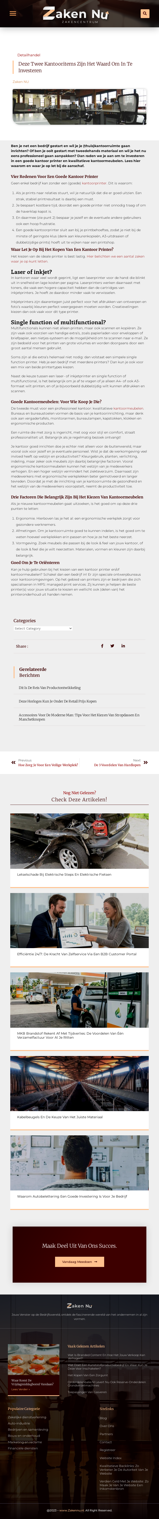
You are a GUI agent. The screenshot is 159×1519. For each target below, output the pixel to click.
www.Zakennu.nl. (72, 1510)
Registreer (107, 1450)
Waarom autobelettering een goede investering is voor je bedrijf (72, 1196)
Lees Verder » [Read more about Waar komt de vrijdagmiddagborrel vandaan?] (20, 1389)
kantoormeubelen (128, 408)
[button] (13, 13)
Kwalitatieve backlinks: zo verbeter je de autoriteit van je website (124, 1469)
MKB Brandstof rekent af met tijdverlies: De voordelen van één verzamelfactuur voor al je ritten (70, 1035)
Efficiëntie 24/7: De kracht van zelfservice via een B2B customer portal (77, 954)
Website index (111, 1458)
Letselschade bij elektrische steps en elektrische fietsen (64, 874)
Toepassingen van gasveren (87, 1392)
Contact (106, 1442)
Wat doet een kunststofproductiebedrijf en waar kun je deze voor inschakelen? (107, 1366)
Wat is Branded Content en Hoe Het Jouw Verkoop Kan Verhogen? (106, 1356)
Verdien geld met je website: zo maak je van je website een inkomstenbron (124, 1485)
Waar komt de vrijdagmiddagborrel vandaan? (32, 1382)
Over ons (107, 1426)
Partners (106, 1434)
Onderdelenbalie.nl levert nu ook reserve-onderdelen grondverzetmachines (107, 1383)
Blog (103, 1418)
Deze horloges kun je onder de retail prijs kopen (58, 701)
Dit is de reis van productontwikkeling (50, 688)
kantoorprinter (94, 183)
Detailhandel (28, 55)
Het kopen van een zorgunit (88, 1375)
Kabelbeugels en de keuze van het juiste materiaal (60, 1117)
